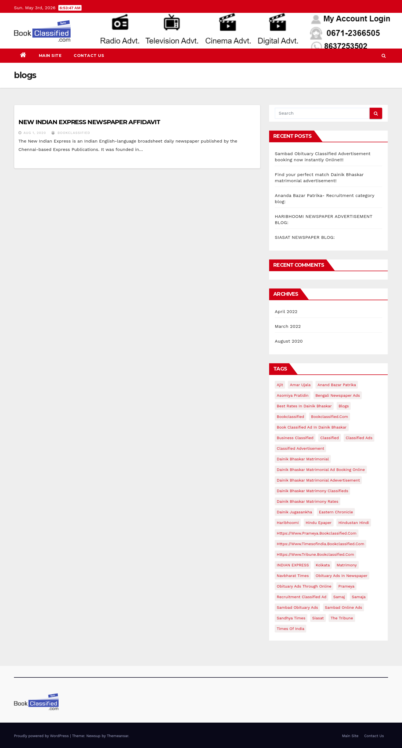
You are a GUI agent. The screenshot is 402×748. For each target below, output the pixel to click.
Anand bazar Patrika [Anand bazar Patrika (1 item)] (336, 385)
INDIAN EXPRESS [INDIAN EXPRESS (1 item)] (293, 565)
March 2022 (288, 326)
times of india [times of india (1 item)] (290, 628)
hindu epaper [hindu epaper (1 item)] (319, 522)
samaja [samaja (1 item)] (359, 597)
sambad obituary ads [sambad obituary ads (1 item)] (297, 607)
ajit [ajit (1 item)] (280, 385)
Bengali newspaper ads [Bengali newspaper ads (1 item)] (337, 395)
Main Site (50, 55)
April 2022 (286, 311)
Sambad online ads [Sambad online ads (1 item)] (343, 607)
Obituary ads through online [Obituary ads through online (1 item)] (304, 586)
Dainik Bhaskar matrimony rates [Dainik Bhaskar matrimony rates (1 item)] (307, 501)
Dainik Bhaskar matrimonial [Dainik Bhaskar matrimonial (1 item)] (303, 459)
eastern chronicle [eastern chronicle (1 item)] (336, 512)
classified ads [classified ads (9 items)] (359, 438)
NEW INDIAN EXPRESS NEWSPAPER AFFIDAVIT (89, 122)
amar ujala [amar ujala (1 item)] (300, 385)
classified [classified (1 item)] (329, 438)
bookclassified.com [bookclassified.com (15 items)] (329, 416)
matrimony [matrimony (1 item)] (347, 565)
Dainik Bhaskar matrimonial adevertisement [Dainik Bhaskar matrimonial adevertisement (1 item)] (318, 480)
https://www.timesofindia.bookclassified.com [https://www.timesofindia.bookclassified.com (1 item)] (320, 544)
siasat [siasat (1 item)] (318, 618)
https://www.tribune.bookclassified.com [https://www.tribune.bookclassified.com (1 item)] (315, 554)
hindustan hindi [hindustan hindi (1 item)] (353, 522)
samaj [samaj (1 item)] (339, 597)
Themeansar (117, 736)
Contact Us (89, 55)
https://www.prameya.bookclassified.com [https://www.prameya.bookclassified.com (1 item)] (316, 533)
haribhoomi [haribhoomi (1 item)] (288, 522)
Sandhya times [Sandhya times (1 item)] (291, 618)
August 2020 (289, 341)
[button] (384, 55)
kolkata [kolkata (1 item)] (323, 565)
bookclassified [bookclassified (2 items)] (290, 416)
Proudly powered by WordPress (42, 736)
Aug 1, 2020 (34, 133)
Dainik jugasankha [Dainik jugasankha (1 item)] (294, 512)
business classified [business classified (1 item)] (295, 438)
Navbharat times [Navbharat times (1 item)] (293, 575)
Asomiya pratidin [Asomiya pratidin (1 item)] (292, 395)
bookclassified (70, 133)
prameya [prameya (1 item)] (346, 586)
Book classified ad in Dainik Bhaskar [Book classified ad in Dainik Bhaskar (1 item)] (311, 427)
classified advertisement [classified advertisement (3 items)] (300, 448)
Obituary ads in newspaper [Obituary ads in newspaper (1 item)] (342, 575)
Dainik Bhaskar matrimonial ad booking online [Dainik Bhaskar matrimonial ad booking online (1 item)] (321, 469)
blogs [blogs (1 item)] (344, 406)
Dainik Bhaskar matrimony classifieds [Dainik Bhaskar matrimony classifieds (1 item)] (312, 491)
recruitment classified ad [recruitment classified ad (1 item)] (301, 597)
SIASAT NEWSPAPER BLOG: (305, 237)
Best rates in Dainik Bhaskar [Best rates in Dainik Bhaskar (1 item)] (304, 406)
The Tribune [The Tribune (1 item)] (342, 618)
